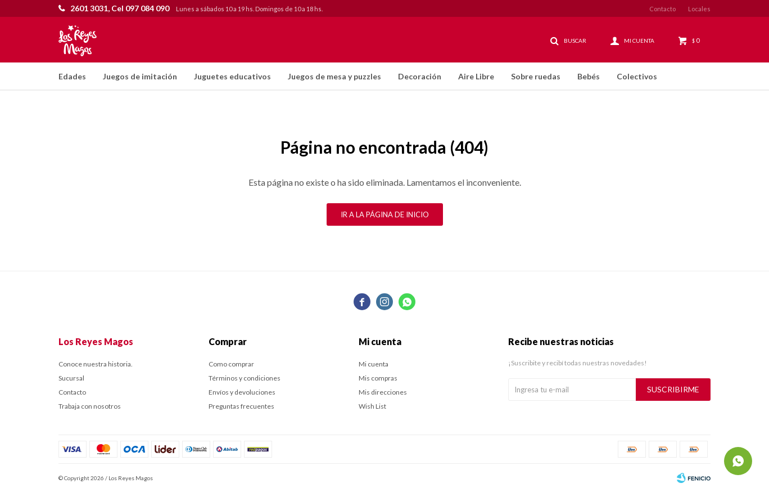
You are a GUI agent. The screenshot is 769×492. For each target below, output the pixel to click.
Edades (72, 76)
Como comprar (231, 364)
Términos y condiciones (245, 378)
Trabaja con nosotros (89, 406)
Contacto (662, 8)
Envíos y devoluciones (242, 392)
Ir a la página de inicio (385, 214)
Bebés (588, 76)
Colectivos (637, 76)
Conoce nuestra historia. (95, 364)
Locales (699, 8)
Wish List (372, 406)
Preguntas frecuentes (241, 406)
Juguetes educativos (232, 76)
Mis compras (378, 378)
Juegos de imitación (140, 76)
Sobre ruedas (535, 76)
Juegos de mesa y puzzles (334, 76)
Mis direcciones (383, 392)
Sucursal (71, 378)
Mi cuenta (373, 364)
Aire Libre (476, 76)
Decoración (419, 76)
